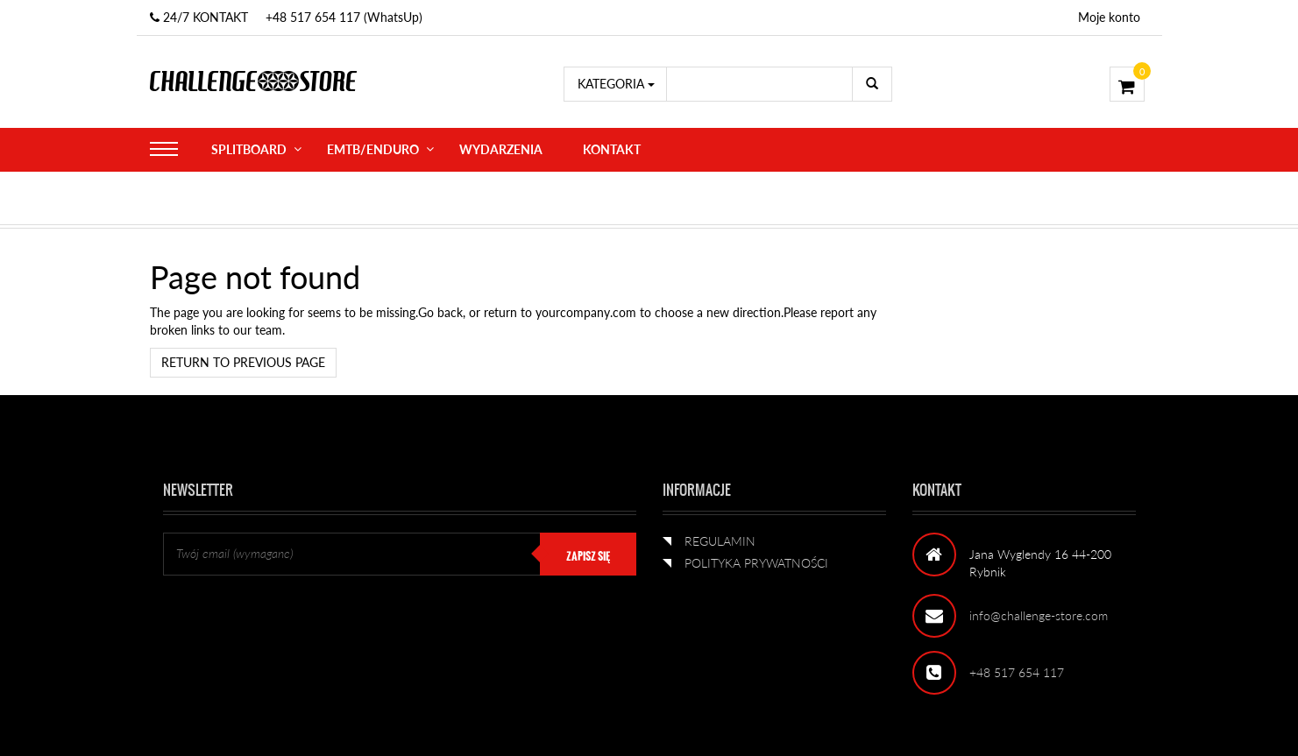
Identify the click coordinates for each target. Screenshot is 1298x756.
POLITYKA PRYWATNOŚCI (756, 562)
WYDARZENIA (501, 149)
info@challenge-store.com (1038, 615)
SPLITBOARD (249, 149)
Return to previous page (243, 362)
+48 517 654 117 (1016, 672)
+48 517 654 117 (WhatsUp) (344, 17)
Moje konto (1109, 17)
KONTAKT (612, 149)
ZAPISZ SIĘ (588, 556)
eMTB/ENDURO (373, 149)
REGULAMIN (719, 540)
